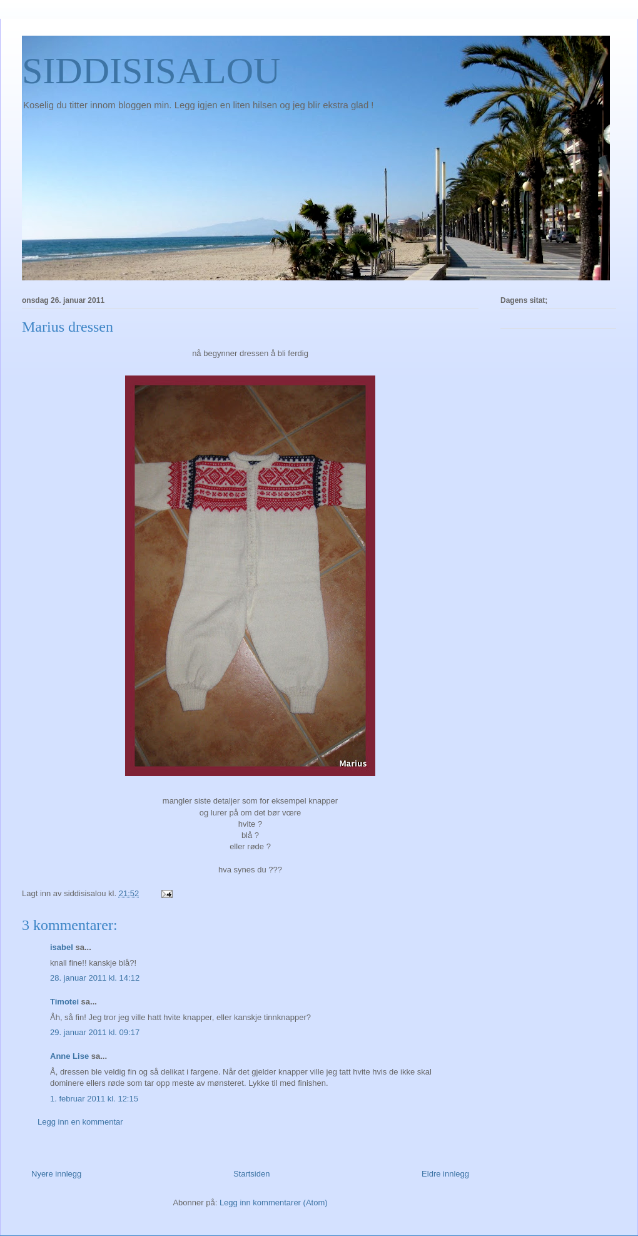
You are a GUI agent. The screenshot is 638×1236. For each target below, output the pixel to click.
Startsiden (251, 1173)
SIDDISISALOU (151, 70)
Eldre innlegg (445, 1173)
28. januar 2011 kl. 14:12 (94, 978)
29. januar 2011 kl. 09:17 (94, 1032)
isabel (61, 947)
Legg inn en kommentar (80, 1121)
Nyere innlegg (56, 1173)
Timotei (64, 1001)
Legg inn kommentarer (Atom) (274, 1202)
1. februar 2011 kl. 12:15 (94, 1098)
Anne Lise (69, 1056)
